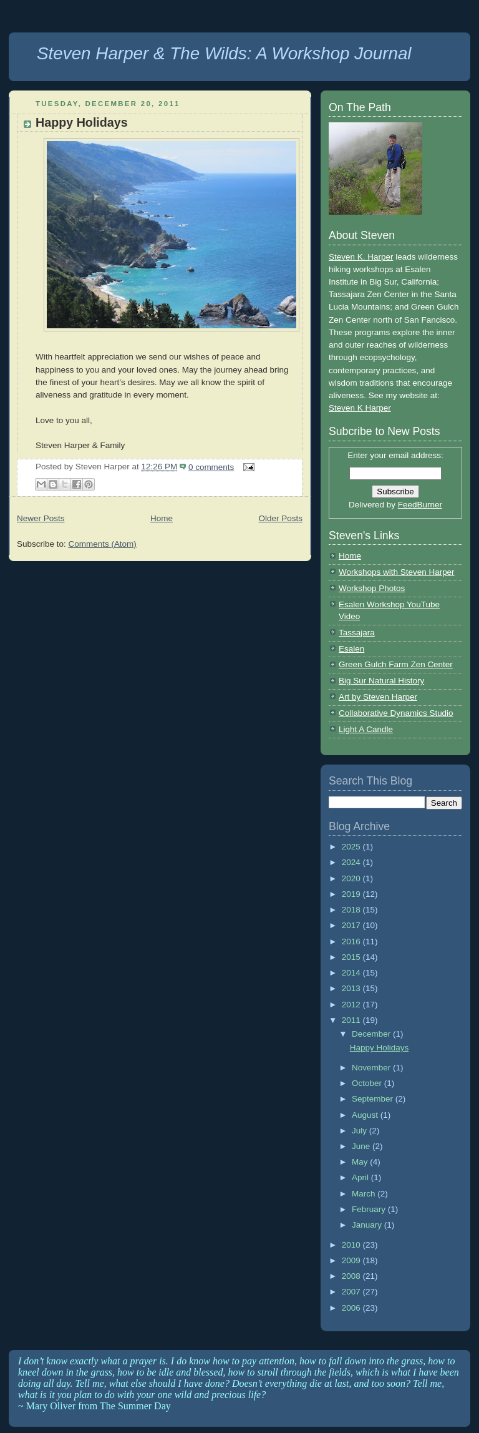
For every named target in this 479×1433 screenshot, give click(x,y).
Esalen (351, 648)
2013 (352, 988)
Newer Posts (40, 518)
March (364, 1193)
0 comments (211, 467)
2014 (352, 972)
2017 (352, 925)
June (362, 1146)
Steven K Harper (360, 408)
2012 (352, 1004)
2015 (352, 957)
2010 (352, 1245)
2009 (352, 1260)
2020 (352, 878)
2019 (352, 894)
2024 (352, 862)
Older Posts (280, 518)
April (361, 1177)
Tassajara (357, 632)
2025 (352, 846)
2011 (352, 1020)
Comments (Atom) (102, 544)
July (360, 1130)
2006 (352, 1308)
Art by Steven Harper (378, 697)
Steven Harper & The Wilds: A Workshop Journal (224, 53)
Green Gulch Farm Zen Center (396, 664)
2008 (352, 1276)
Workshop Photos (372, 588)
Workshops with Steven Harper (397, 572)
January (368, 1225)
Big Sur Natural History (381, 680)
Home (161, 518)
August (366, 1115)
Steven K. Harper (361, 257)
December (372, 1034)
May (361, 1161)
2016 (352, 941)
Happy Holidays (82, 122)
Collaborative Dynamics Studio (396, 713)
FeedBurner (420, 504)
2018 (352, 909)
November (372, 1067)
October (368, 1083)
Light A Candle (366, 729)
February (370, 1209)
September (373, 1098)
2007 (352, 1291)
